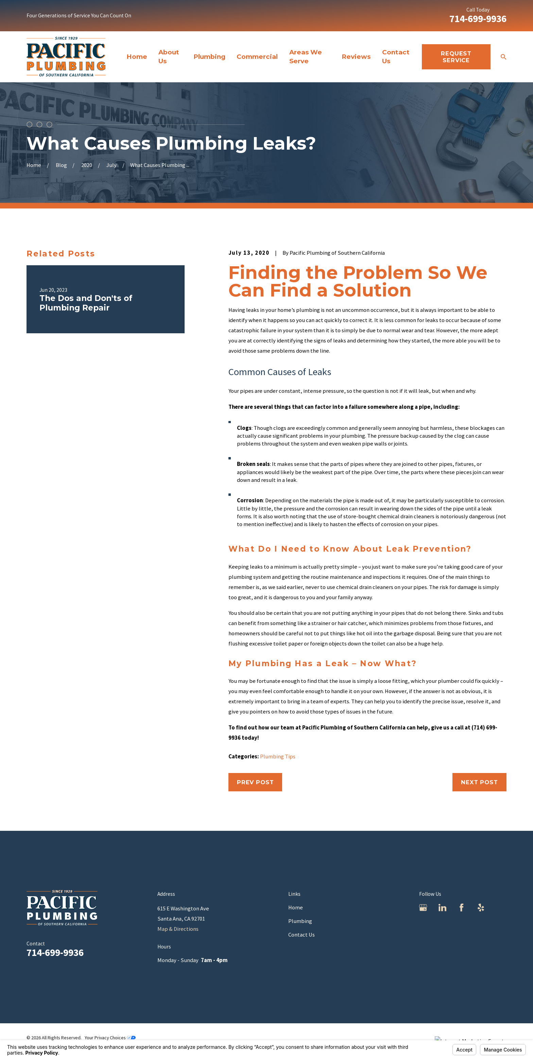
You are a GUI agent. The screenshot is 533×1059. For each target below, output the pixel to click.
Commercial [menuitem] (257, 57)
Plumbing (300, 921)
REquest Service (456, 57)
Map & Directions (178, 928)
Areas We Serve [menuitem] (305, 56)
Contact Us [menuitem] (396, 56)
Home (295, 907)
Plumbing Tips (277, 756)
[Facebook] (461, 907)
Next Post (479, 782)
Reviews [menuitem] (356, 57)
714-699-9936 (477, 18)
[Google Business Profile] (423, 907)
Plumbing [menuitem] (209, 57)
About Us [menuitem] (168, 56)
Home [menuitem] (136, 57)
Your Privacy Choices (110, 1038)
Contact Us (301, 934)
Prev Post (255, 782)
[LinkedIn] (442, 907)
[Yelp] (481, 907)
